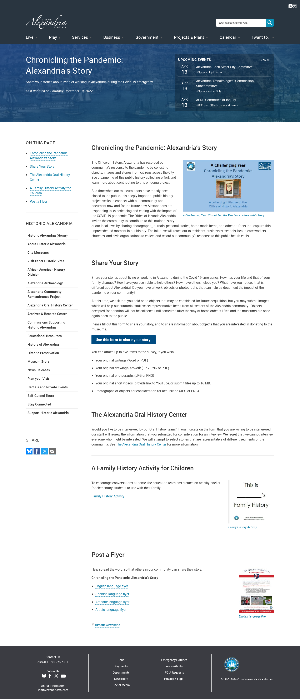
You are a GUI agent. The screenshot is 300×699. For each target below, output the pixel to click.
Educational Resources (45, 333)
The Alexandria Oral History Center (141, 442)
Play (53, 35)
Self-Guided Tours (41, 393)
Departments (121, 671)
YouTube (63, 674)
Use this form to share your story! (123, 337)
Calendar (228, 35)
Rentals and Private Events (48, 385)
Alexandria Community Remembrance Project (44, 292)
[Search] (270, 22)
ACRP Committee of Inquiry (216, 98)
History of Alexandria (43, 342)
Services (80, 35)
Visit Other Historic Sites (46, 259)
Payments (121, 664)
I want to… (261, 35)
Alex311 (43, 660)
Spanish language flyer (112, 592)
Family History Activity (242, 525)
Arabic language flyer (110, 607)
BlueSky (44, 674)
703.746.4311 (59, 660)
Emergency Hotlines (174, 658)
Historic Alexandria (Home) (48, 233)
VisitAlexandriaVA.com (53, 688)
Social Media (121, 683)
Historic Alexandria (107, 623)
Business (111, 35)
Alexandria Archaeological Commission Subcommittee (225, 81)
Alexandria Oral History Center (50, 303)
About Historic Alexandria (47, 242)
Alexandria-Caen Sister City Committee (224, 65)
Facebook (49, 674)
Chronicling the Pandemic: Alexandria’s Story (49, 153)
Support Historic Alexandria (48, 410)
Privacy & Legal (174, 677)
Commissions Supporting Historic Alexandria (46, 323)
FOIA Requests (174, 671)
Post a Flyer (38, 199)
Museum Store (38, 359)
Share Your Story (42, 164)
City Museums (38, 250)
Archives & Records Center (47, 311)
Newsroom (121, 677)
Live (30, 35)
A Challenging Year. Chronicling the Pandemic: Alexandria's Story (223, 213)
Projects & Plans (189, 35)
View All (266, 58)
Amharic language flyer (112, 599)
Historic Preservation (43, 351)
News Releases (39, 368)
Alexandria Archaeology (45, 281)
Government (147, 35)
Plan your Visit (38, 376)
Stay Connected (39, 402)
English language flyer (253, 614)
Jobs (121, 658)
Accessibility (174, 664)
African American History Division (46, 270)
